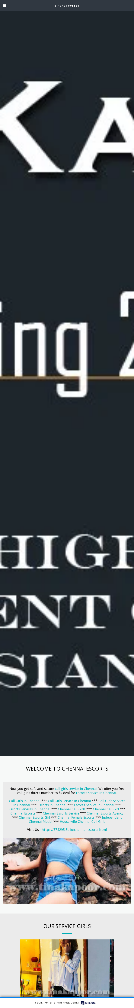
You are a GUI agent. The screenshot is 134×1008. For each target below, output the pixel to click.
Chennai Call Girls (71, 809)
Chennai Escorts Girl (34, 817)
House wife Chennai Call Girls (82, 821)
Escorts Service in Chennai (94, 805)
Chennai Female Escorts (76, 817)
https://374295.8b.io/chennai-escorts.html (74, 829)
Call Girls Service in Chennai (69, 801)
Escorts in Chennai (52, 805)
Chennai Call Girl (106, 809)
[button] (4, 5)
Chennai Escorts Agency (105, 813)
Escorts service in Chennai (96, 792)
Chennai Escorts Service (61, 813)
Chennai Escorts (23, 813)
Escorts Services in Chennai (30, 809)
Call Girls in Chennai (24, 801)
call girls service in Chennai (76, 788)
